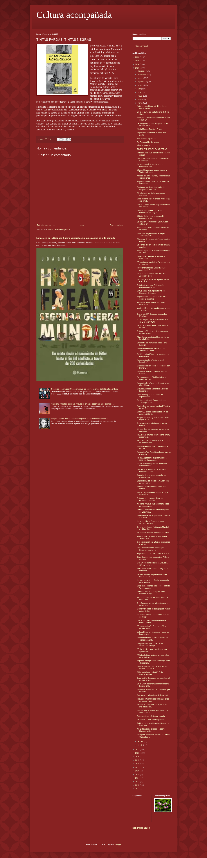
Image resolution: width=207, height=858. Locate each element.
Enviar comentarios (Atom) (59, 229)
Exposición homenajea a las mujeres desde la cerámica (152, 298)
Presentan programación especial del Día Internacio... (152, 705)
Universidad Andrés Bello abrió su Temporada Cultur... (150, 349)
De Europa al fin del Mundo (148, 142)
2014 (137, 778)
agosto (140, 85)
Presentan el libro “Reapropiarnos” (151, 720)
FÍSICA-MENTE (143, 146)
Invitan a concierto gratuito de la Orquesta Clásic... (150, 165)
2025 (137, 61)
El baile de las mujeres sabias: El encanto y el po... (150, 217)
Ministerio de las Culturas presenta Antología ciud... (151, 194)
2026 (137, 57)
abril (139, 99)
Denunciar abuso (141, 828)
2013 (137, 781)
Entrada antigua (116, 225)
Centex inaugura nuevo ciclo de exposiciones (150, 396)
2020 (137, 757)
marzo (140, 103)
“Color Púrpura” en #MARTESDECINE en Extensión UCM (152, 321)
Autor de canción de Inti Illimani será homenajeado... (151, 107)
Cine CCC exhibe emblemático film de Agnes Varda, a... (152, 413)
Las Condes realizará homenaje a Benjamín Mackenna (150, 549)
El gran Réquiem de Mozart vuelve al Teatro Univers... (152, 171)
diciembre (141, 71)
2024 (137, 64)
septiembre (142, 82)
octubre (140, 78)
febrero (140, 741)
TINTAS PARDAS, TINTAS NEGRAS (152, 149)
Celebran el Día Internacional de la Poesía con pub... (151, 257)
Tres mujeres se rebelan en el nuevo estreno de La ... (152, 424)
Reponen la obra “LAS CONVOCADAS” (153, 553)
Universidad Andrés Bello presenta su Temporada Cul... (152, 639)
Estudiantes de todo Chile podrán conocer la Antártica (150, 286)
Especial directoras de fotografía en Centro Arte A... (151, 476)
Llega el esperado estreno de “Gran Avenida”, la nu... (151, 275)
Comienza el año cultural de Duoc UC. (152, 695)
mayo (139, 96)
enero (140, 745)
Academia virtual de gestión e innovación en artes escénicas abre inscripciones (83, 404)
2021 (137, 753)
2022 (137, 749)
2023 (137, 68)
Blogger (118, 844)
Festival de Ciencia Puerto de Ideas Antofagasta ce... (151, 401)
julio (139, 89)
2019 (137, 760)
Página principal (141, 46)
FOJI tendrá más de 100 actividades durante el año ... (151, 269)
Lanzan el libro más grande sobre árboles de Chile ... (150, 522)
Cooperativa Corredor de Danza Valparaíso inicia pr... (150, 644)
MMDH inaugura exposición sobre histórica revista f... (151, 730)
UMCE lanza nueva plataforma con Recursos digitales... (151, 292)
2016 (137, 771)
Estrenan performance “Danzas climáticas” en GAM (149, 499)
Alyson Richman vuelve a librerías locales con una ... (151, 303)
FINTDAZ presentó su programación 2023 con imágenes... (151, 459)
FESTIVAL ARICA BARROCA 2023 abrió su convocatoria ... (153, 442)
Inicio (82, 225)
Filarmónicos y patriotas (146, 138)
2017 (137, 767)
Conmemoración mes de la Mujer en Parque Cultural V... (151, 667)
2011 (137, 789)
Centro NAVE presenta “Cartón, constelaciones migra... (150, 211)
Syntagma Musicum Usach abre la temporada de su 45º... (151, 188)
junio (139, 92)
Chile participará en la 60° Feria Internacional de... (150, 673)
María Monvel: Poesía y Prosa (149, 129)
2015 (137, 774)
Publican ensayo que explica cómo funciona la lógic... (151, 593)
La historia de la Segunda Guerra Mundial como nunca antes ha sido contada (75, 238)
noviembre (141, 74)
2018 (137, 764)
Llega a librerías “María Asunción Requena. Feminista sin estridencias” (79, 419)
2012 (137, 785)
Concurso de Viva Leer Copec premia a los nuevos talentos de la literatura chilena (84, 389)
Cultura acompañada (74, 15)
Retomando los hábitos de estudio (151, 716)
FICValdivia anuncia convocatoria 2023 (153, 533)
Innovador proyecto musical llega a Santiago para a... (151, 234)
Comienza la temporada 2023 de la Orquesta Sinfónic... (151, 470)
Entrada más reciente (46, 225)
